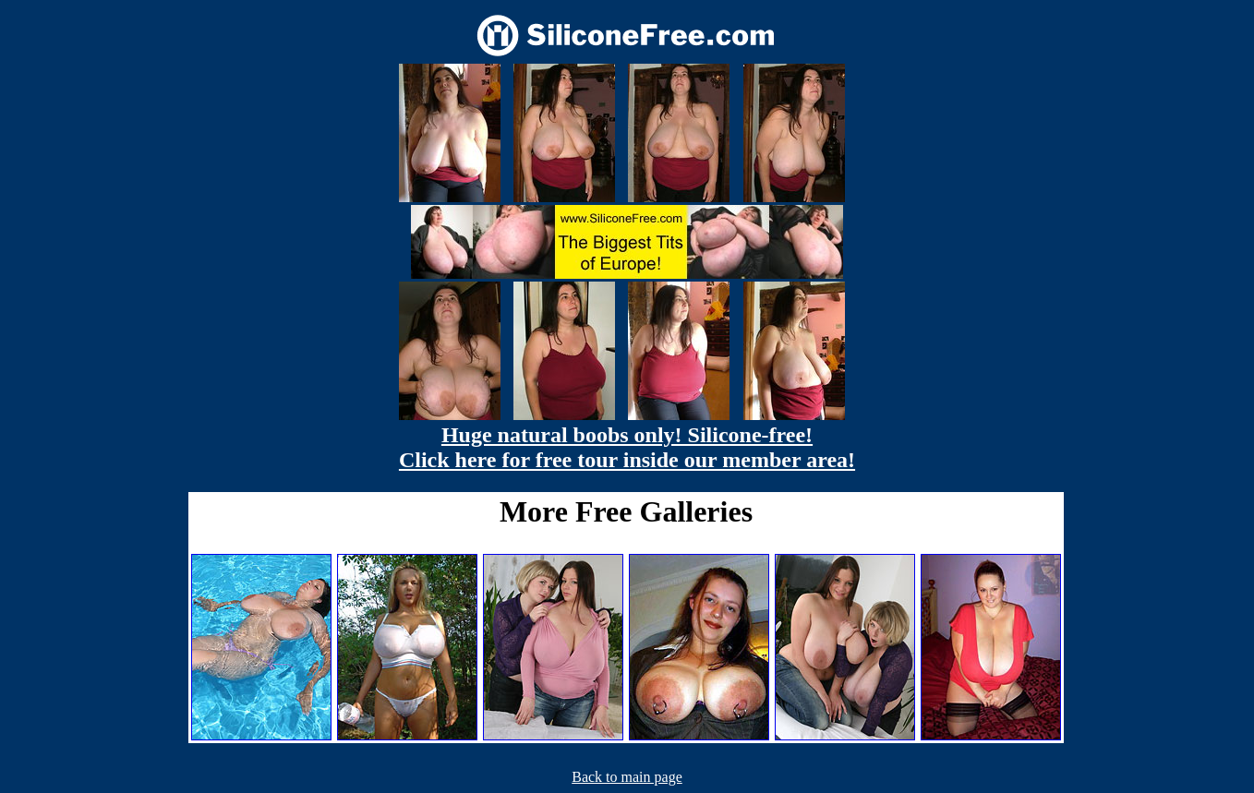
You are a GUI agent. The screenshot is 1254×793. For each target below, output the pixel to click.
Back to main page (627, 777)
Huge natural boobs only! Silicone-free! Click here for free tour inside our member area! (627, 447)
